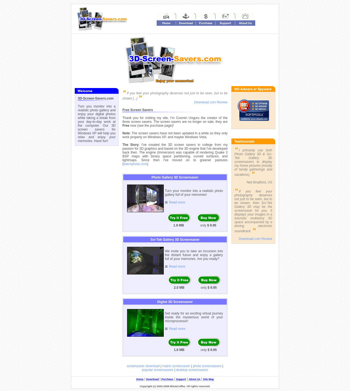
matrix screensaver (176, 366)
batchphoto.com (135, 164)
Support (181, 379)
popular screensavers (157, 370)
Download (152, 379)
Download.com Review (211, 102)
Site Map (208, 379)
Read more (177, 202)
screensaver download (143, 366)
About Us (194, 379)
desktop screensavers (192, 370)
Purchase (167, 379)
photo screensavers (207, 366)
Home (140, 379)
